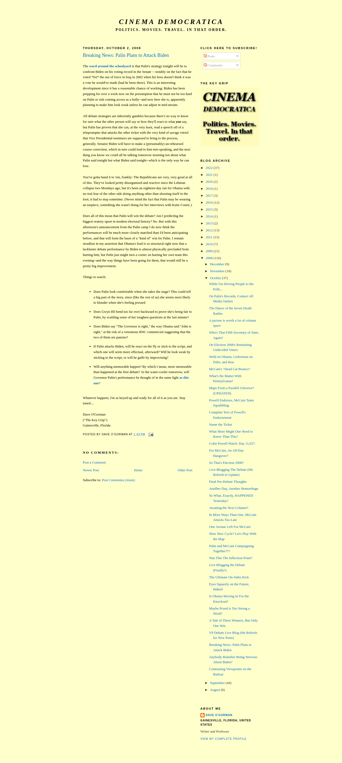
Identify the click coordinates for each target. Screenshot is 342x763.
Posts (209, 56)
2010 (209, 244)
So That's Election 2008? (226, 463)
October (216, 278)
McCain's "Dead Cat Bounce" (229, 369)
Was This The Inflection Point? (230, 558)
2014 (209, 216)
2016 (209, 202)
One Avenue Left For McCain (229, 527)
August (215, 690)
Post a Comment (94, 462)
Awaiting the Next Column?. (229, 508)
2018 (209, 189)
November (218, 271)
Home (138, 470)
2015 (209, 209)
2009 (209, 251)
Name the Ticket (220, 424)
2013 (209, 223)
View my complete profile (223, 738)
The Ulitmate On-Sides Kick (229, 577)
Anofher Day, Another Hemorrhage (233, 489)
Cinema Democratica (171, 22)
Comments (213, 65)
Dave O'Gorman (219, 715)
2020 (209, 182)
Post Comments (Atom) (118, 480)
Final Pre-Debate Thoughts (228, 482)
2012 (209, 230)
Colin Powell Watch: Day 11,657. (232, 443)
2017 (209, 195)
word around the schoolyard (110, 66)
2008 (209, 258)
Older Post (185, 470)
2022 (209, 168)
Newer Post (91, 470)
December (217, 264)
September (218, 683)
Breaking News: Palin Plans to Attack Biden (126, 55)
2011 (209, 237)
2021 (209, 175)
